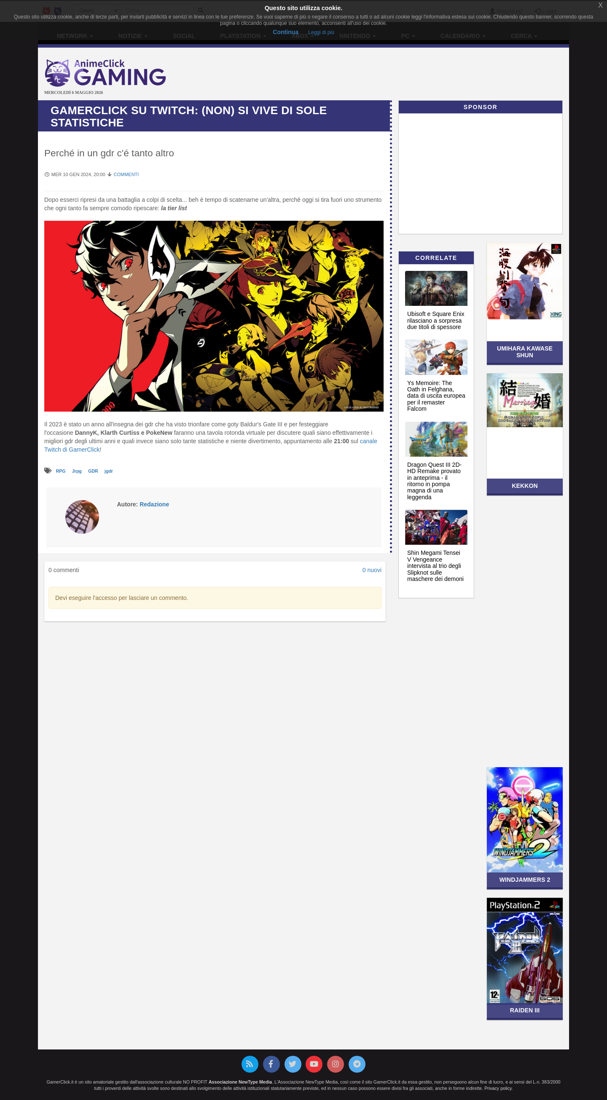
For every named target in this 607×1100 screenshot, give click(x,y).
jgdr (109, 471)
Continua (285, 32)
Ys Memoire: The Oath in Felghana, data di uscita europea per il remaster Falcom (436, 396)
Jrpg (77, 471)
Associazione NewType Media (240, 1081)
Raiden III (525, 1010)
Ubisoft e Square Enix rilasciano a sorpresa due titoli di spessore (435, 320)
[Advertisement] (392, 75)
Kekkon (524, 485)
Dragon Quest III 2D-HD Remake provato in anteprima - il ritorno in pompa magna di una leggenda (434, 480)
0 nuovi (372, 570)
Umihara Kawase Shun (525, 351)
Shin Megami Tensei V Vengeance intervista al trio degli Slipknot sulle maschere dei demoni (435, 565)
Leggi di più (321, 32)
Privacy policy (497, 1088)
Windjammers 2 (525, 879)
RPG (61, 471)
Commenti (126, 174)
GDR (93, 471)
